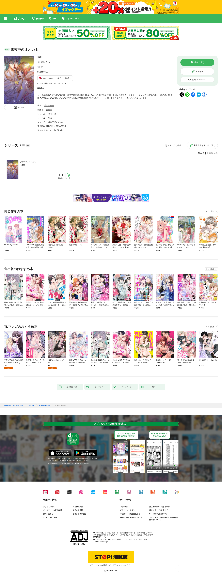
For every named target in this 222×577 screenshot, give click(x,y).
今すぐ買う (199, 62)
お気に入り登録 (174, 145)
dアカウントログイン (51, 518)
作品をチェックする (199, 80)
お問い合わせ (48, 514)
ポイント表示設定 (79, 514)
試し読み (21, 108)
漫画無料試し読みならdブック (14, 405)
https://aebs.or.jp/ (101, 542)
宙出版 (49, 110)
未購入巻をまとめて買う (204, 145)
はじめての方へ (49, 507)
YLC (50, 118)
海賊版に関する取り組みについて (132, 518)
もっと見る (210, 211)
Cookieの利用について (158, 514)
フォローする (49, 62)
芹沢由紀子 (42, 62)
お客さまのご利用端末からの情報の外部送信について (163, 519)
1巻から (201, 153)
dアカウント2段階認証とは (129, 514)
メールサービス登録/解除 (52, 510)
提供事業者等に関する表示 (159, 507)
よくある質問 (78, 510)
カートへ (199, 71)
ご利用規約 (123, 507)
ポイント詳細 (63, 78)
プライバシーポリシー (127, 510)
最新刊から (212, 153)
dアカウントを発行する (100, 565)
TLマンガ (52, 114)
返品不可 (40, 88)
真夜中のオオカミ (28, 161)
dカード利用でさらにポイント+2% (50, 83)
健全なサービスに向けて (158, 510)
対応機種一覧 (78, 507)
